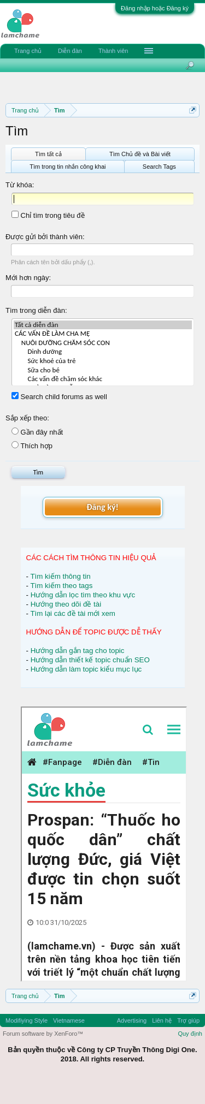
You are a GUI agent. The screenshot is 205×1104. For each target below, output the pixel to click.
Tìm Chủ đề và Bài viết (140, 154)
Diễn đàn (70, 51)
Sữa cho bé (103, 370)
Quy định (190, 1033)
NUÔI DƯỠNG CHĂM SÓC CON (103, 343)
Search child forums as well (59, 397)
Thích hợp (31, 446)
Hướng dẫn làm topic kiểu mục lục (86, 669)
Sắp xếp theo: (27, 418)
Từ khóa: (19, 185)
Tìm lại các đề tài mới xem (72, 613)
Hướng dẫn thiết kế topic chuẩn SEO (90, 660)
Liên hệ (162, 1020)
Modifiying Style (26, 1020)
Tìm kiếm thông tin (60, 576)
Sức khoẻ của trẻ (103, 361)
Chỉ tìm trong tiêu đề (48, 215)
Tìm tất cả (48, 154)
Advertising (132, 1020)
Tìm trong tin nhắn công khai (68, 166)
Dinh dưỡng (103, 352)
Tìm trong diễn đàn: (36, 310)
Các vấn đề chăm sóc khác (103, 379)
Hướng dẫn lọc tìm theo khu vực (83, 595)
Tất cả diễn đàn (103, 325)
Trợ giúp (188, 1020)
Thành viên (113, 51)
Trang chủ (28, 51)
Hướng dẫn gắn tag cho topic (78, 650)
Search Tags (159, 166)
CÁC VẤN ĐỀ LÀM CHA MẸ (103, 334)
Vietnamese (69, 1020)
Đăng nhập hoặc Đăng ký (155, 8)
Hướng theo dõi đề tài (66, 604)
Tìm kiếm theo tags (61, 585)
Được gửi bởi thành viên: (45, 237)
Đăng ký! (102, 507)
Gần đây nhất (37, 432)
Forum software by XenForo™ (43, 1033)
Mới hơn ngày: (28, 278)
